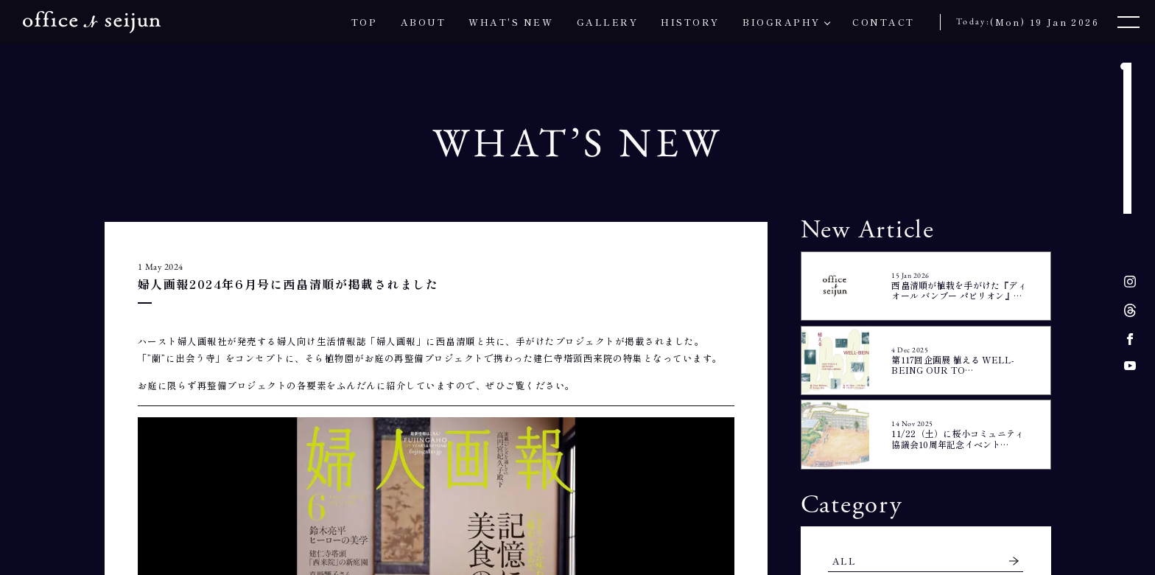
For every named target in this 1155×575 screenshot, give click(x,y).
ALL (844, 561)
